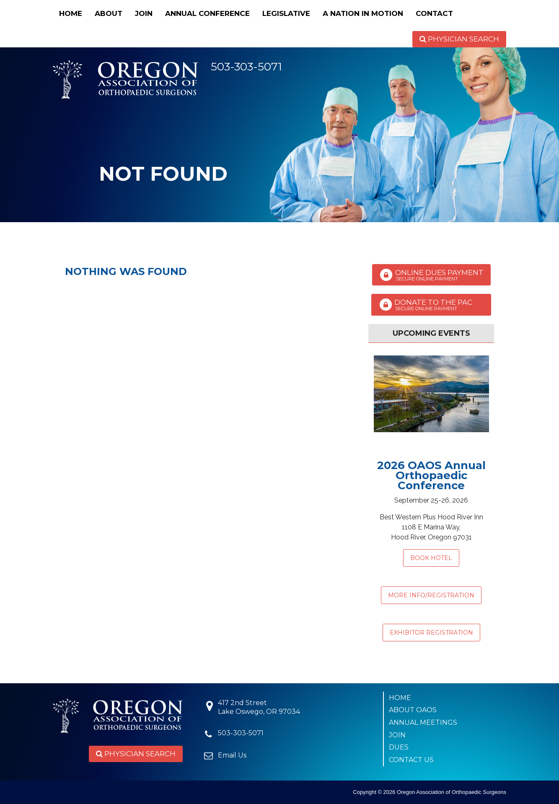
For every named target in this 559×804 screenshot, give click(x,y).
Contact (434, 13)
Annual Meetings (423, 722)
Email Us (232, 755)
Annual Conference (207, 13)
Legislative (286, 13)
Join (144, 13)
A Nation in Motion (363, 13)
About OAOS (413, 710)
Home (70, 13)
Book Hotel (431, 558)
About (108, 13)
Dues (399, 747)
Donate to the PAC (431, 305)
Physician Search (459, 39)
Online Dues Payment (431, 275)
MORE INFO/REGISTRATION (431, 595)
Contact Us (411, 760)
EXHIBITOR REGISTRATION (431, 632)
